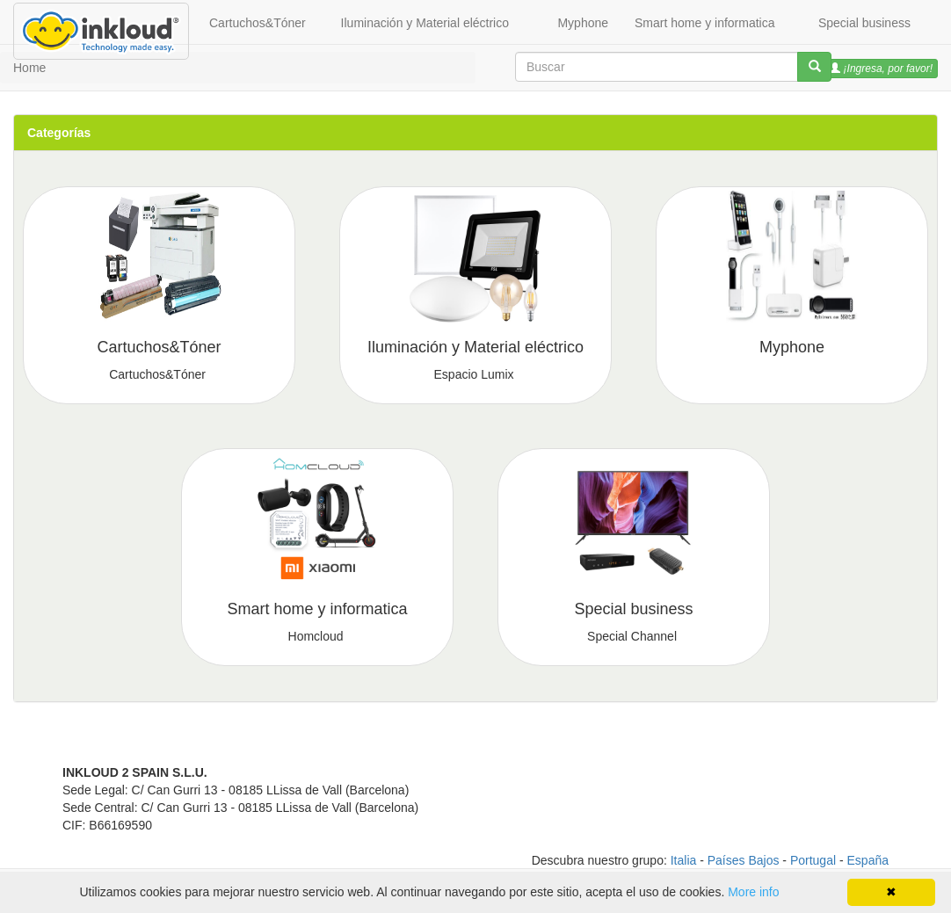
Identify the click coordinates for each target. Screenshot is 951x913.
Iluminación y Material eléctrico (425, 23)
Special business (864, 23)
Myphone (582, 23)
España (868, 860)
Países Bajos (744, 860)
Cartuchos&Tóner (257, 23)
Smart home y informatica (705, 23)
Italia (684, 860)
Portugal (813, 860)
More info (753, 892)
